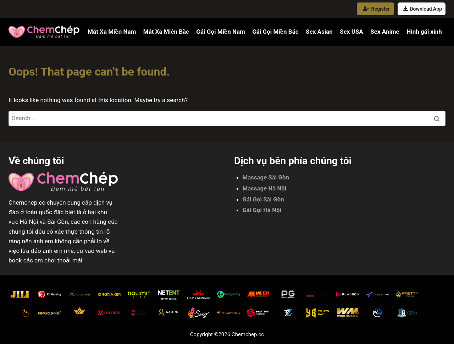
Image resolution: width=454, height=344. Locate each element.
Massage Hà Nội (265, 188)
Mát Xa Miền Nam (112, 31)
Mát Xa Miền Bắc (166, 31)
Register (376, 9)
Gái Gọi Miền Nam (220, 31)
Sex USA (351, 31)
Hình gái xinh (424, 31)
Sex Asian (319, 31)
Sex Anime (384, 31)
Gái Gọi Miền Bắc (275, 31)
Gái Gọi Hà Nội (262, 209)
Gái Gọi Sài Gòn (263, 199)
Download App (422, 9)
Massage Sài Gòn (266, 177)
